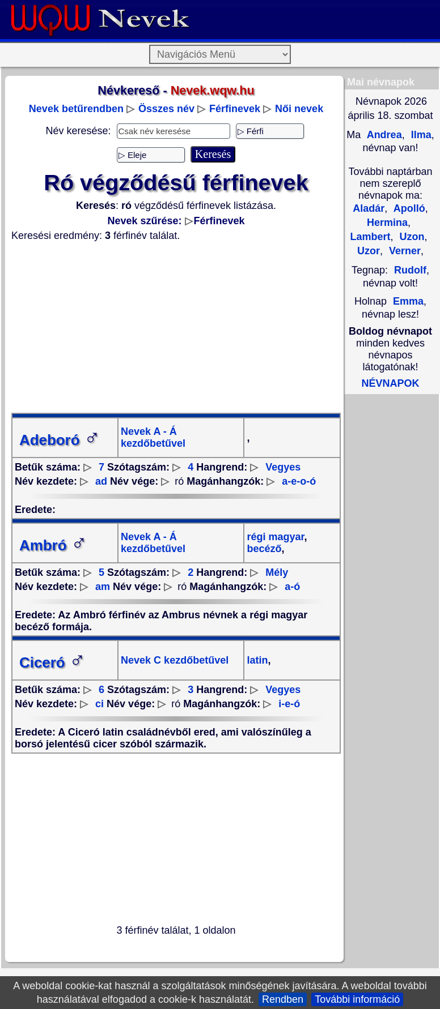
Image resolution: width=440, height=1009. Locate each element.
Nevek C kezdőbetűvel (175, 660)
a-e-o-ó (299, 481)
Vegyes (283, 467)
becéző (264, 548)
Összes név (166, 108)
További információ (357, 999)
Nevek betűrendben (76, 108)
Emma (408, 301)
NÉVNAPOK (390, 383)
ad (101, 481)
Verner (403, 250)
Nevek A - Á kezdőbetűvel (153, 437)
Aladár (368, 208)
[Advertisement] (176, 327)
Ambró (53, 545)
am (102, 586)
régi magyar (275, 536)
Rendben (282, 999)
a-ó (292, 586)
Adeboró (59, 440)
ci (99, 703)
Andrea (382, 134)
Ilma (419, 134)
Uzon (411, 236)
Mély (276, 572)
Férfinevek (234, 108)
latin (257, 660)
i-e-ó (289, 703)
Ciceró (52, 662)
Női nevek (299, 108)
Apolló (408, 208)
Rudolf (410, 270)
